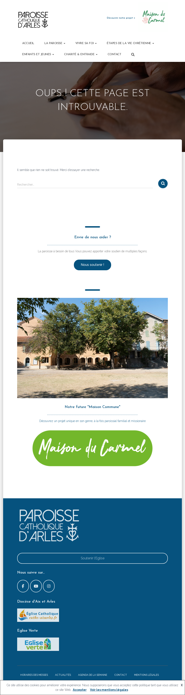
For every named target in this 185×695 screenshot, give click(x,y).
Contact (114, 54)
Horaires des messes (34, 674)
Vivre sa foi (86, 43)
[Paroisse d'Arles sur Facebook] (23, 586)
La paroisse (54, 43)
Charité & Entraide (81, 54)
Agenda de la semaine (92, 674)
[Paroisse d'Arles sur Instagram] (49, 586)
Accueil (28, 43)
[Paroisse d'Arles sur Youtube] (36, 586)
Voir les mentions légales (109, 689)
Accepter (80, 689)
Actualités (63, 674)
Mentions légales (146, 674)
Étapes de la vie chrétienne (130, 43)
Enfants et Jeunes (38, 54)
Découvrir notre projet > (121, 18)
